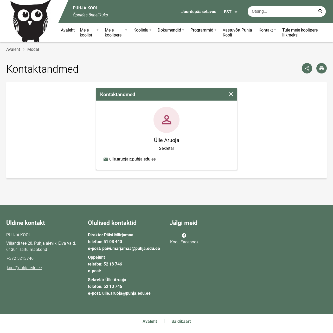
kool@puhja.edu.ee (24, 267)
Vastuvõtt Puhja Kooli (237, 33)
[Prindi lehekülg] (321, 68)
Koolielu (142, 33)
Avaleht (68, 30)
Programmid (203, 33)
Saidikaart (181, 321)
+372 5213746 (20, 258)
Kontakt (268, 33)
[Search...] (320, 11)
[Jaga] (307, 68)
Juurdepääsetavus (198, 11)
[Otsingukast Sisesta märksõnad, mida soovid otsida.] (287, 11)
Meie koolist (90, 33)
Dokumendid (171, 33)
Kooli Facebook (184, 238)
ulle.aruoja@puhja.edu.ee (129, 159)
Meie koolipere (116, 33)
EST (231, 12)
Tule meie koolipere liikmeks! (300, 33)
